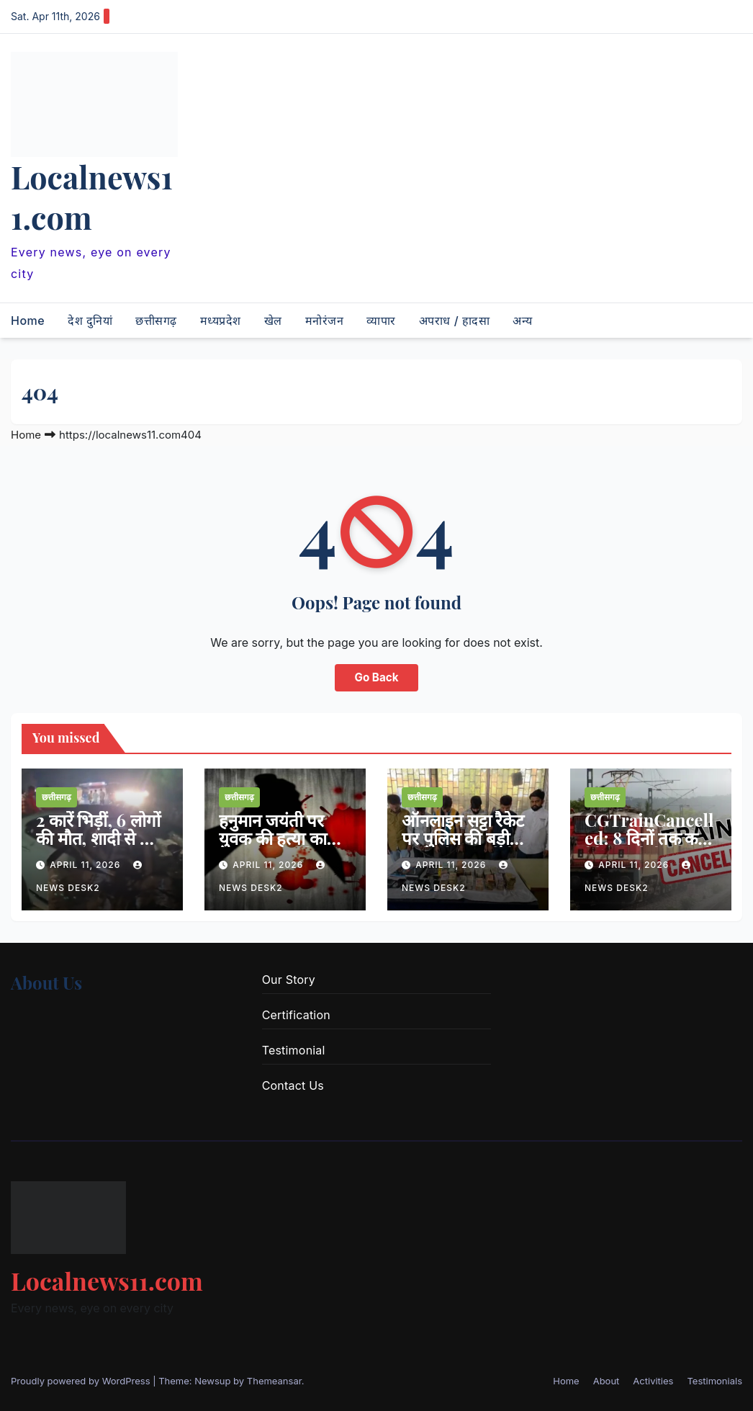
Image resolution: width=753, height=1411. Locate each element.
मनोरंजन (324, 320)
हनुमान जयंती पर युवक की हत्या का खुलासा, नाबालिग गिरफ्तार (273, 846)
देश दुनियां (90, 320)
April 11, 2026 (86, 864)
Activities (653, 1381)
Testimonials (714, 1381)
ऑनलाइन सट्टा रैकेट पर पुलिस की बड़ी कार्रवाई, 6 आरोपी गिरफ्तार (463, 846)
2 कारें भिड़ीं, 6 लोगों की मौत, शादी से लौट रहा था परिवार (100, 837)
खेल (273, 320)
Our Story (288, 979)
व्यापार (381, 320)
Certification (296, 1015)
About (606, 1381)
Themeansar (274, 1381)
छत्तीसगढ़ (156, 320)
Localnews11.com (92, 197)
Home (28, 320)
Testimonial (293, 1050)
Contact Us (293, 1085)
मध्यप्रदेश (220, 320)
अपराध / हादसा (454, 320)
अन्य (523, 320)
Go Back (377, 677)
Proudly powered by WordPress (82, 1381)
